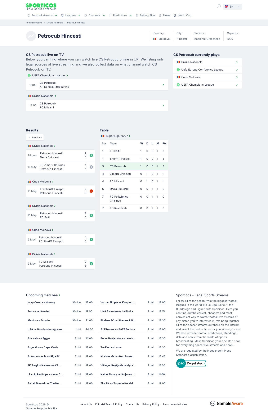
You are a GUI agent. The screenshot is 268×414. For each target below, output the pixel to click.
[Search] (218, 6)
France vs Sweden (39, 311)
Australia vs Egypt (39, 338)
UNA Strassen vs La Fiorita (116, 311)
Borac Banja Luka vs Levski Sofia (119, 338)
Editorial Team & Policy (108, 404)
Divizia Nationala (42, 96)
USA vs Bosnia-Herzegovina (45, 329)
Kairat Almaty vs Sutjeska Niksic (119, 374)
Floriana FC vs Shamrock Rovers (119, 320)
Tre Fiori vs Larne (110, 347)
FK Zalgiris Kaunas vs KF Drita (46, 365)
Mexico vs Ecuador (39, 320)
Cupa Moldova (41, 181)
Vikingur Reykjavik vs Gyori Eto (119, 365)
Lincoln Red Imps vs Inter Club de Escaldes (47, 374)
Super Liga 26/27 (116, 136)
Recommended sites (175, 404)
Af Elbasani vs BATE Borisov (117, 329)
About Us (86, 404)
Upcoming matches (43, 295)
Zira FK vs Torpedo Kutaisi (116, 383)
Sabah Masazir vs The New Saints (47, 383)
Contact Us (132, 404)
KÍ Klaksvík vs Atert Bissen (116, 356)
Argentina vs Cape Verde (43, 347)
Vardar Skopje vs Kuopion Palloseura (119, 302)
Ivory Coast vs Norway (41, 302)
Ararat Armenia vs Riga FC (44, 356)
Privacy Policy (151, 404)
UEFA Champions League (48, 75)
